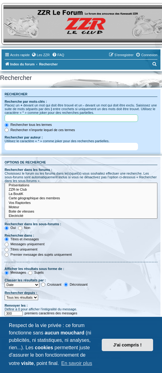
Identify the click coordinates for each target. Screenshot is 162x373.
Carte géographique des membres (81, 198)
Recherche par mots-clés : (26, 101)
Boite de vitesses (81, 211)
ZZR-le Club (81, 190)
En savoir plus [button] (76, 363)
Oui (10, 228)
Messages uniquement (25, 244)
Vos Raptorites (81, 203)
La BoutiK (81, 194)
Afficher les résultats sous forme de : (34, 269)
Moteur (81, 207)
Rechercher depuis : (21, 293)
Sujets (36, 272)
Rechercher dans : (19, 235)
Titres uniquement (21, 249)
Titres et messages (22, 239)
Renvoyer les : (16, 305)
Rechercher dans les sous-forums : (33, 224)
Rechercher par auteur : (24, 137)
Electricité (81, 216)
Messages (15, 272)
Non (24, 228)
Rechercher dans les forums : (28, 170)
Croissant (51, 284)
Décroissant (76, 284)
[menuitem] (40, 55)
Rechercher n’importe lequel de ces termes (40, 130)
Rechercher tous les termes (28, 124)
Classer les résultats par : (25, 280)
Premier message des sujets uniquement (38, 254)
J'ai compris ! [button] (127, 344)
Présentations (81, 185)
